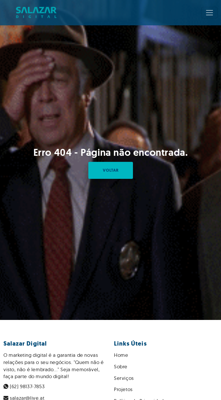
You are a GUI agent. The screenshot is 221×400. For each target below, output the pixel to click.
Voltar (111, 170)
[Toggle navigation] (209, 12)
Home (121, 355)
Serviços (124, 378)
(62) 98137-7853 (24, 386)
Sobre (120, 366)
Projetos (123, 389)
